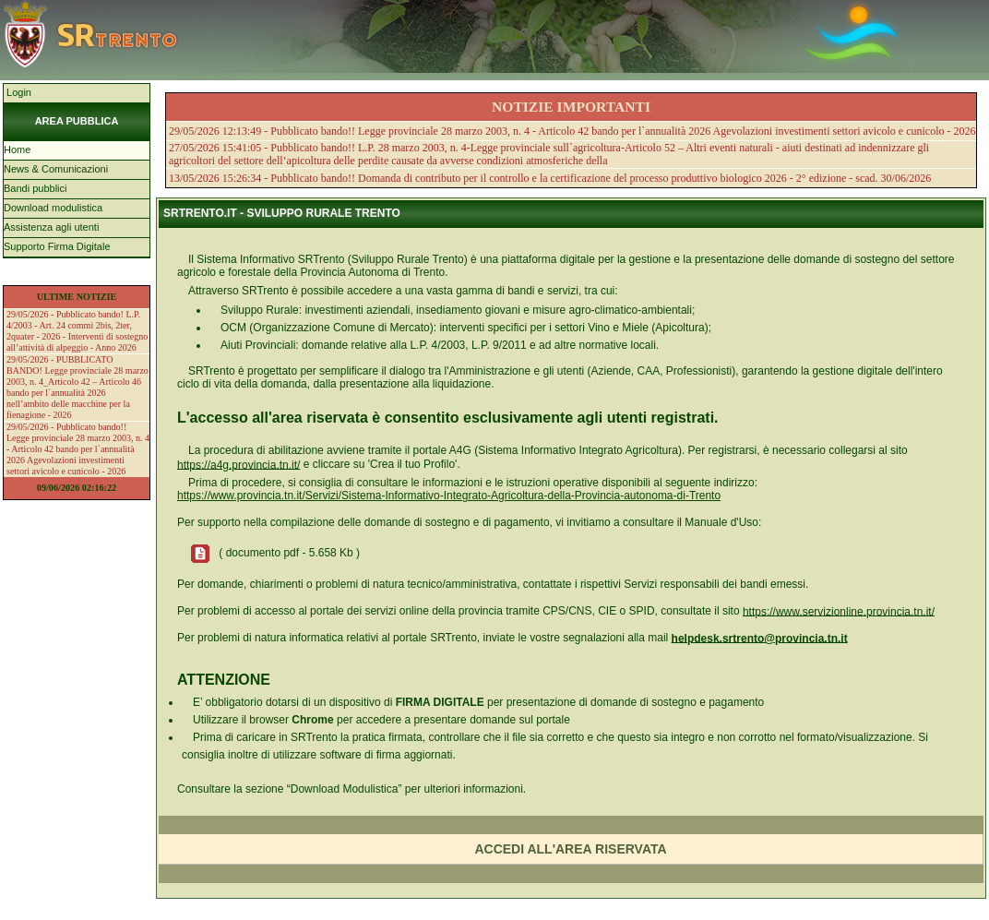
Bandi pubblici (35, 188)
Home (17, 149)
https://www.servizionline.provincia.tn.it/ (839, 610)
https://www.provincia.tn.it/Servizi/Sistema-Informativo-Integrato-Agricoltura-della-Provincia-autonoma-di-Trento (449, 495)
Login (17, 92)
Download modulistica (53, 207)
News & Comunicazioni (56, 168)
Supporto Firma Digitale (57, 246)
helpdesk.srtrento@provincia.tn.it (760, 637)
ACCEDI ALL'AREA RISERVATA (570, 849)
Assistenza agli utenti (51, 227)
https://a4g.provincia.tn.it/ (238, 464)
